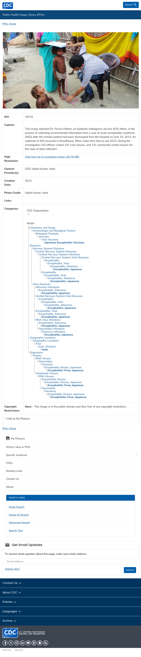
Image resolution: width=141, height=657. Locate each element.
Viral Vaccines (50, 239)
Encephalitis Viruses (54, 379)
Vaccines (44, 236)
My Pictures (15, 438)
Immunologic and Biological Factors (54, 230)
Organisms (36, 352)
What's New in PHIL (18, 447)
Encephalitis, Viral (58, 263)
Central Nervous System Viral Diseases (65, 257)
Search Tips (16, 530)
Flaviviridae (45, 361)
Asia (38, 343)
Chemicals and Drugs (42, 227)
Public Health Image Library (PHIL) (24, 14)
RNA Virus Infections (48, 320)
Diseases (35, 245)
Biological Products (47, 233)
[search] (131, 5)
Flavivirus (47, 364)
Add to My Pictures (18, 418)
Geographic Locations (43, 337)
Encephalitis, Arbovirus (64, 266)
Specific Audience (16, 455)
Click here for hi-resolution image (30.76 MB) (52, 157)
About (9, 487)
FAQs (9, 463)
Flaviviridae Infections (52, 329)
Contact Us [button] (12, 583)
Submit (130, 570)
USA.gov (19, 650)
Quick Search (16, 507)
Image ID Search (19, 515)
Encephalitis (52, 260)
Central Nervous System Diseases (56, 251)
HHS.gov (7, 650)
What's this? (12, 569)
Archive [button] (10, 621)
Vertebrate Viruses (47, 373)
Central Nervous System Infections (59, 254)
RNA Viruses (43, 358)
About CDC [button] (12, 592)
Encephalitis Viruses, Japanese (63, 367)
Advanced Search (19, 522)
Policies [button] (10, 602)
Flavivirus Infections (53, 331)
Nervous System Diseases (48, 248)
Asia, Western (47, 346)
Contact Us (12, 479)
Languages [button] (12, 611)
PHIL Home (9, 24)
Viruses (37, 355)
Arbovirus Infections (48, 287)
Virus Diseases (42, 284)
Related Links (14, 471)
